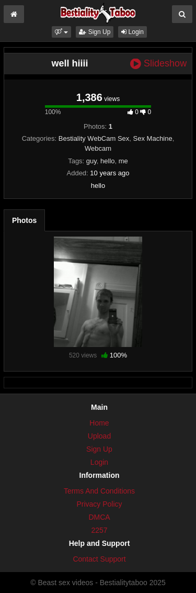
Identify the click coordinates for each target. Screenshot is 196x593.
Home (99, 423)
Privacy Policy (99, 504)
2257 (99, 530)
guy (91, 161)
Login (132, 32)
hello (107, 161)
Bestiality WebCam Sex (94, 138)
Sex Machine (152, 138)
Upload (99, 436)
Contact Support (99, 559)
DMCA (99, 517)
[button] (61, 32)
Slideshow (158, 64)
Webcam (98, 148)
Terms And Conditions (99, 491)
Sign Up (94, 32)
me (123, 161)
